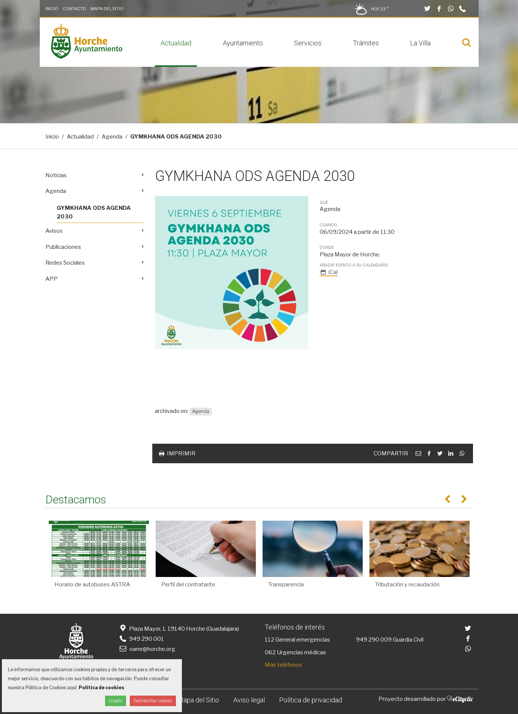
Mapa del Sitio (106, 8)
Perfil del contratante (188, 584)
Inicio (51, 8)
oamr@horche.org (147, 649)
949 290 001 (141, 639)
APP (51, 279)
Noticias (56, 175)
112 (269, 639)
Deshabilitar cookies (153, 700)
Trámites (366, 43)
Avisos (54, 230)
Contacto (74, 8)
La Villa (420, 43)
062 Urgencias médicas (295, 652)
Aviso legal (249, 700)
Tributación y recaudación (407, 584)
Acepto (115, 700)
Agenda (112, 136)
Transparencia (286, 584)
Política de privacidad (310, 700)
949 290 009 (374, 639)
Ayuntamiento (243, 43)
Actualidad (176, 43)
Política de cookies (101, 687)
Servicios (307, 43)
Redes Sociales (65, 262)
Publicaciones (63, 247)
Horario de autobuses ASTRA (92, 584)
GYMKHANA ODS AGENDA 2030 (94, 212)
